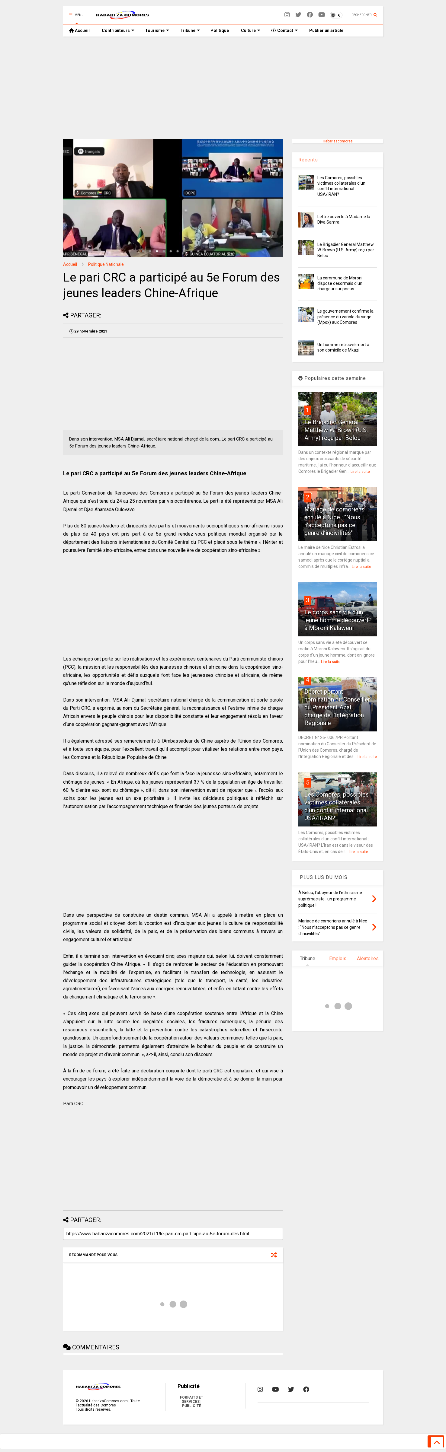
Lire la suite (360, 472)
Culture (250, 30)
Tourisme (157, 30)
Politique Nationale (106, 264)
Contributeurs (118, 30)
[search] (214, 1440)
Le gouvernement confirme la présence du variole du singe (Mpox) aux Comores (345, 316)
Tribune (190, 30)
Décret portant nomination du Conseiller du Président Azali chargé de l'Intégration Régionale (337, 707)
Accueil (79, 30)
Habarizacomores (338, 141)
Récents (308, 160)
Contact (284, 30)
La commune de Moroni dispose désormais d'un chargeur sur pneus (339, 283)
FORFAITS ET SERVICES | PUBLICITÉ (191, 1401)
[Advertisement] (223, 88)
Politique (219, 30)
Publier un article (325, 30)
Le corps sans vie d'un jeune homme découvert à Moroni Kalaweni (336, 620)
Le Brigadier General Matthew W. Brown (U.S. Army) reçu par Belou (345, 250)
